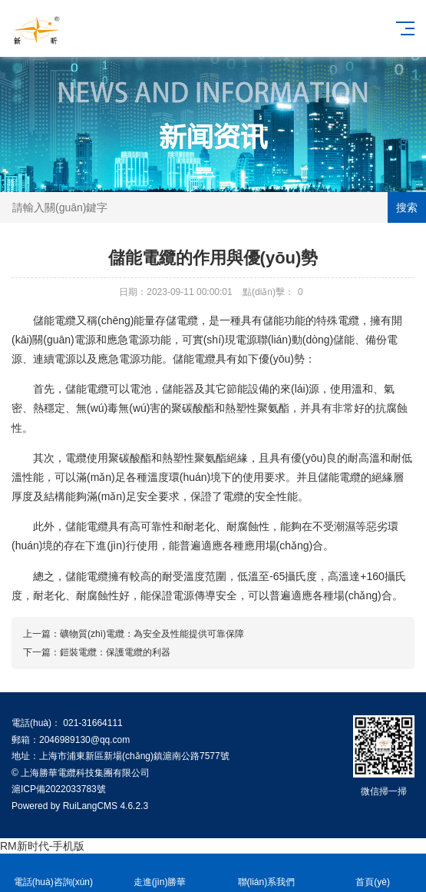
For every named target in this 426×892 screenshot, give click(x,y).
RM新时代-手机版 (42, 846)
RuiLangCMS (90, 806)
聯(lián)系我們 (266, 873)
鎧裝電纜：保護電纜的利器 (115, 652)
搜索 (407, 207)
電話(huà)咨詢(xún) (53, 873)
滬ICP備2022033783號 (59, 789)
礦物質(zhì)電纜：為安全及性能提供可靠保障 (152, 633)
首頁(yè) (372, 873)
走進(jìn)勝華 (160, 873)
